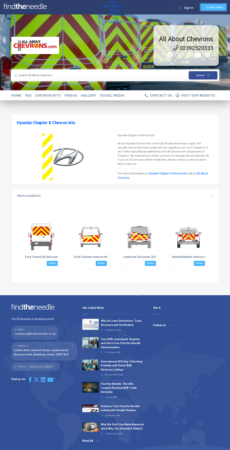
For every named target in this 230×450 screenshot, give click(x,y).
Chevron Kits (48, 95)
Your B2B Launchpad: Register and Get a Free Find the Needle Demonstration (121, 343)
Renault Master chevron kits (190, 257)
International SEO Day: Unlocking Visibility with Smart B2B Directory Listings (121, 365)
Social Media (112, 95)
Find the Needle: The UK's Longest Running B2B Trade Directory (119, 388)
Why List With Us (73, 7)
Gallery (88, 95)
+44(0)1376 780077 (41, 366)
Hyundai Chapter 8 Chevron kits (168, 173)
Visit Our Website (195, 95)
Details (52, 263)
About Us (109, 7)
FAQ (28, 95)
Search (203, 75)
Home (54, 7)
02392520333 (193, 48)
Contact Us (136, 7)
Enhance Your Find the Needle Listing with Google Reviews (120, 408)
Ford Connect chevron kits (91, 257)
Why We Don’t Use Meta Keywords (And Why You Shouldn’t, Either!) (122, 426)
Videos (71, 95)
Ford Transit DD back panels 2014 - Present (53, 257)
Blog (122, 7)
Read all (90, 440)
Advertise (94, 7)
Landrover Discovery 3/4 (139, 257)
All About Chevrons (186, 39)
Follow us (162, 325)
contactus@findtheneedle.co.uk (35, 333)
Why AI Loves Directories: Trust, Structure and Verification (121, 323)
